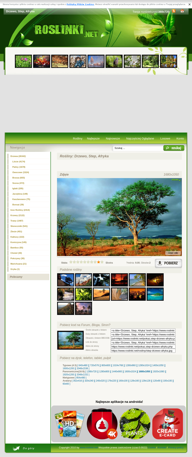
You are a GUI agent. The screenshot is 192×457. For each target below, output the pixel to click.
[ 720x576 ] (94, 365)
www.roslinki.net (89, 447)
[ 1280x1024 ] (144, 365)
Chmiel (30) (16, 253)
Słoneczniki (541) (19, 226)
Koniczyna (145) (19, 242)
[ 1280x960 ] (130, 365)
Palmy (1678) (18, 167)
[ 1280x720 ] (91, 371)
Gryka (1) (15, 269)
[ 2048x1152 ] (82, 374)
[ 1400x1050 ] (158, 365)
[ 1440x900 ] (117, 371)
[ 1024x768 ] (118, 365)
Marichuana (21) (19, 264)
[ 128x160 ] (134, 380)
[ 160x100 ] (123, 380)
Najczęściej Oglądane (140, 138)
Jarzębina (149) (20, 194)
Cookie (152, 447)
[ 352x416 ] (77, 380)
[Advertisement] (96, 104)
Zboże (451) (16, 231)
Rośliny (77, 138)
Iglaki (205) (17, 188)
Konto (180, 138)
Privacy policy (175, 447)
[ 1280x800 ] (104, 371)
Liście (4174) (18, 161)
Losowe (165, 138)
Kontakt (162, 447)
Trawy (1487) (17, 221)
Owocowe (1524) (20, 172)
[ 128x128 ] (145, 380)
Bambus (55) (17, 247)
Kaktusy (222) (17, 237)
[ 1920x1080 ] (159, 371)
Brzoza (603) (18, 178)
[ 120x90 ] (157, 380)
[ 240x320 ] (100, 380)
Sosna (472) (18, 183)
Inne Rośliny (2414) (20, 210)
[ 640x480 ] (83, 365)
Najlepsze (93, 138)
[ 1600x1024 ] (130, 371)
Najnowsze (113, 138)
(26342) (18, 156)
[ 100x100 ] (167, 380)
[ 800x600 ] (106, 365)
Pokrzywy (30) (18, 258)
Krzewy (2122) (18, 215)
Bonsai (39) (18, 204)
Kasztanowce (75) (21, 199)
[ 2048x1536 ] (82, 368)
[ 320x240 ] (88, 380)
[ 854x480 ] (80, 377)
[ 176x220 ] (111, 380)
